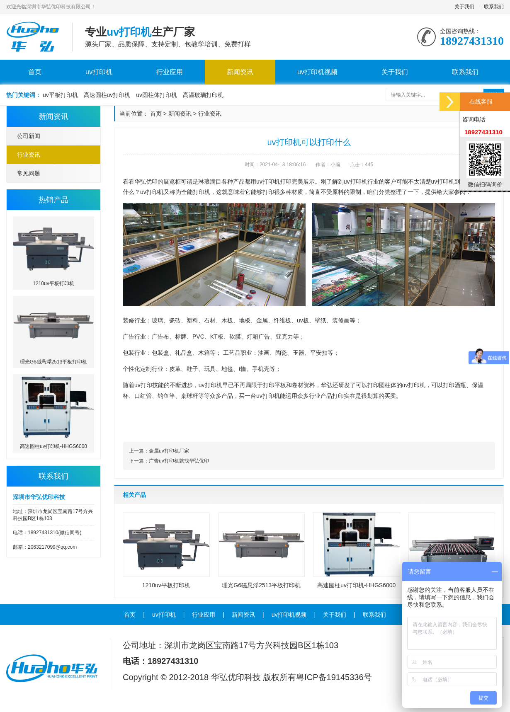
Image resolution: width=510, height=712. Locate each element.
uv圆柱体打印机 (156, 95)
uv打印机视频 (317, 71)
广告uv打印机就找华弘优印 (179, 461)
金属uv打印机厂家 (169, 451)
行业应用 (169, 71)
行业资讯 (28, 154)
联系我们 (494, 7)
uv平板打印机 (60, 95)
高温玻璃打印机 (203, 95)
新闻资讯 (240, 71)
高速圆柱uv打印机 (107, 95)
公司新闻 (28, 136)
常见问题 (28, 173)
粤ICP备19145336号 (334, 677)
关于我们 (464, 7)
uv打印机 (98, 71)
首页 (34, 71)
